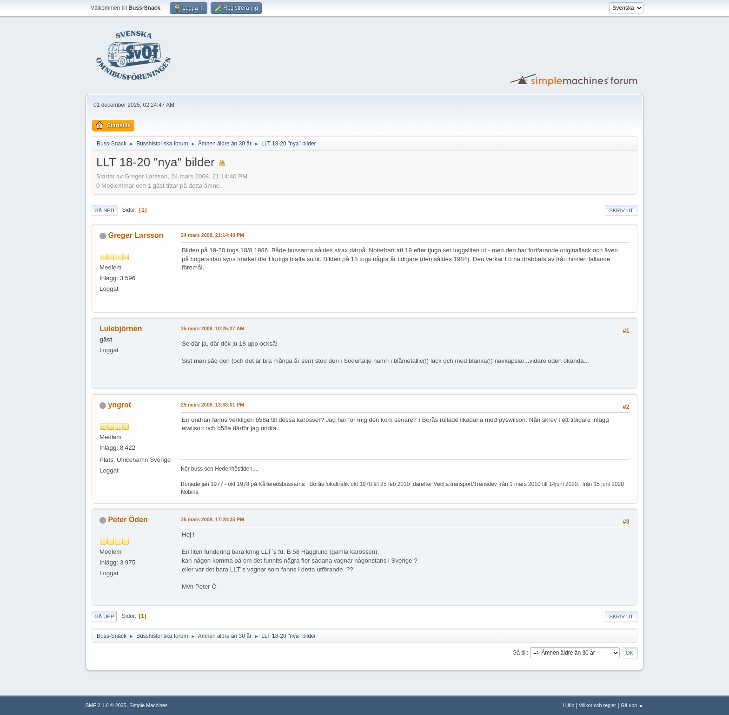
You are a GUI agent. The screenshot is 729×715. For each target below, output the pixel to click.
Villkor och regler (597, 705)
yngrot (119, 405)
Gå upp (104, 616)
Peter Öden (127, 520)
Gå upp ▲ (632, 705)
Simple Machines (148, 705)
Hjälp (569, 705)
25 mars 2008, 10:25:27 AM (212, 328)
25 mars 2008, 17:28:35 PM (212, 519)
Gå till (519, 652)
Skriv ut (621, 210)
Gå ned (104, 210)
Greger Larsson (135, 235)
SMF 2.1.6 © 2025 (106, 705)
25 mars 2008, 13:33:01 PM (212, 404)
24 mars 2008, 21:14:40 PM (212, 235)
